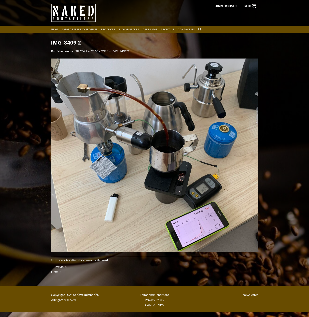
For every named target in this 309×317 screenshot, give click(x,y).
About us (167, 29)
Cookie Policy (154, 305)
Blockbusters (129, 29)
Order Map (149, 29)
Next (56, 271)
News (55, 29)
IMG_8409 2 (120, 51)
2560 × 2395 (99, 51)
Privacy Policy (154, 300)
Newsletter (250, 295)
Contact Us (186, 29)
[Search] (199, 29)
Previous (59, 267)
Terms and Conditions (154, 295)
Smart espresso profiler (80, 29)
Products (108, 29)
